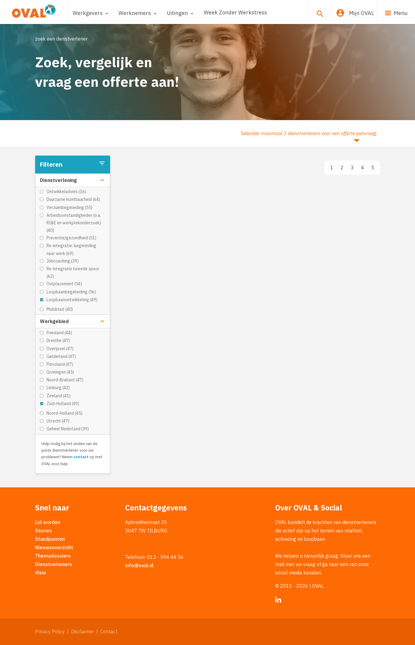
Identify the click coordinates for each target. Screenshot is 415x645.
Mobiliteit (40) (60, 309)
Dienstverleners (53, 564)
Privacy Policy (50, 631)
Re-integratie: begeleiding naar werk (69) (71, 249)
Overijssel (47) (60, 348)
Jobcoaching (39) (63, 261)
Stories (43, 531)
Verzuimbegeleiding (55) (69, 207)
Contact (108, 631)
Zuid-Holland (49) (63, 403)
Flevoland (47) (60, 364)
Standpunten (50, 539)
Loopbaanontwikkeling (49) (72, 299)
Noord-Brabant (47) (65, 380)
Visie (40, 573)
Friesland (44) (59, 332)
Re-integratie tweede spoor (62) (73, 272)
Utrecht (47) (58, 421)
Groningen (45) (60, 372)
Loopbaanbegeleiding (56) (71, 292)
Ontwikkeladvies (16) (66, 191)
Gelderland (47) (61, 356)
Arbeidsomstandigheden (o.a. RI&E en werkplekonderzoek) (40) (74, 223)
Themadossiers (53, 556)
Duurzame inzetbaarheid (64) (73, 199)
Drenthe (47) (58, 340)
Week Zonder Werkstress (235, 12)
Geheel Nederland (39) (68, 429)
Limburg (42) (58, 387)
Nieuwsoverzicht (54, 547)
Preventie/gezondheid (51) (71, 238)
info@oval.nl (139, 565)
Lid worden (47, 522)
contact (81, 456)
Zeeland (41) (59, 395)
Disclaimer (82, 631)
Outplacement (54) (64, 283)
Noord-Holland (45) (65, 413)
